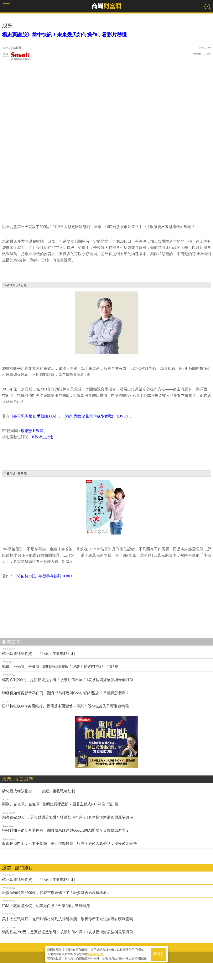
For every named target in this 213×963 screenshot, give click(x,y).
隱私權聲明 (95, 952)
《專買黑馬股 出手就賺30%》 (34, 416)
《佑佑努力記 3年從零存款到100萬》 (43, 576)
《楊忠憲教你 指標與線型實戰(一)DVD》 (96, 416)
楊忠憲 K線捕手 (34, 431)
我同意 (158, 953)
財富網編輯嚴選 (20, 56)
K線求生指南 (43, 437)
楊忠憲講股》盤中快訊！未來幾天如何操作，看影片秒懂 (64, 34)
